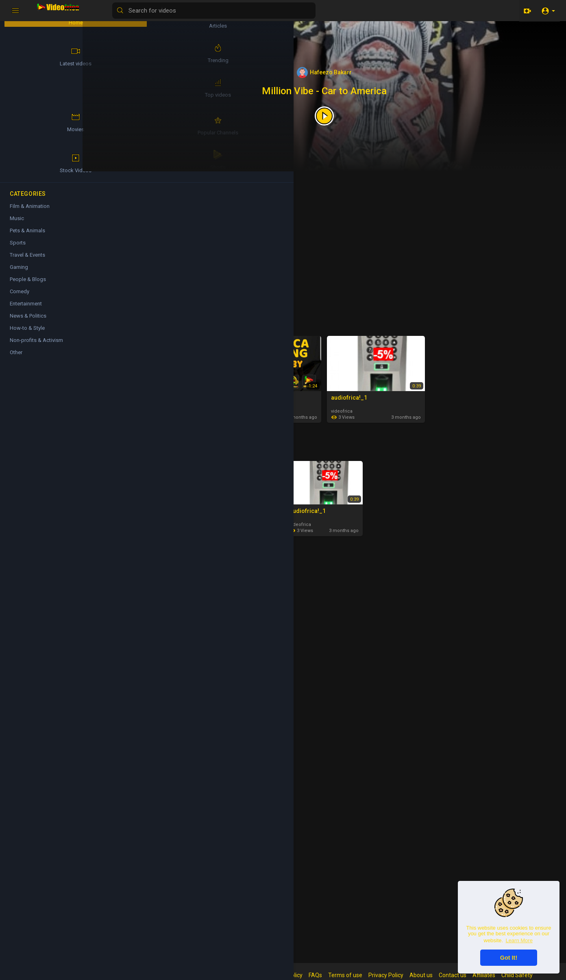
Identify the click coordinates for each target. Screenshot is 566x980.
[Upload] (526, 10)
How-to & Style (27, 334)
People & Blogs (28, 286)
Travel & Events (27, 261)
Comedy (154, 838)
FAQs (327, 975)
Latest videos (162, 320)
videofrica (353, 409)
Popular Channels (29, 132)
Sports (18, 249)
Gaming (19, 273)
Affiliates (495, 975)
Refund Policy (296, 975)
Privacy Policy (397, 975)
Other (16, 359)
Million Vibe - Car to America (336, 91)
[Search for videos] (319, 10)
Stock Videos (77, 132)
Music (151, 719)
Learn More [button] (518, 940)
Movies (77, 94)
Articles (154, 564)
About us (432, 975)
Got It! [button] (508, 957)
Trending (77, 56)
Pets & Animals (27, 237)
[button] (548, 10)
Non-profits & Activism (36, 347)
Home (29, 19)
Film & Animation (167, 600)
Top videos (158, 445)
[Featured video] (336, 115)
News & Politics (28, 322)
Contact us (464, 975)
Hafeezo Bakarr (336, 72)
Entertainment (26, 310)
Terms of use (357, 975)
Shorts (152, 185)
